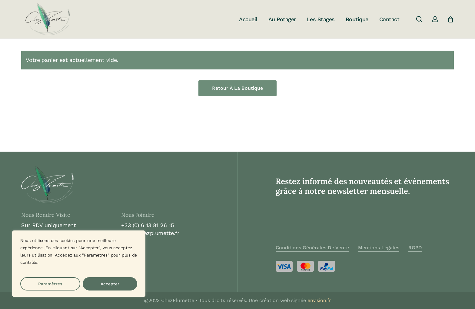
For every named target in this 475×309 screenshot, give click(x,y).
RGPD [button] (415, 247)
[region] (78, 263)
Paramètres (50, 283)
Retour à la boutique (237, 88)
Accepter (110, 283)
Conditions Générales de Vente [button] (312, 247)
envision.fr (319, 300)
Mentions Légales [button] (378, 247)
